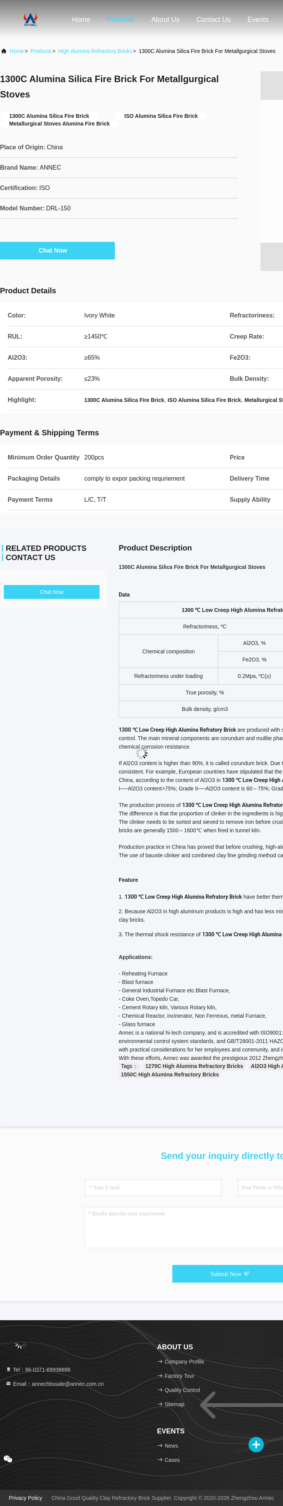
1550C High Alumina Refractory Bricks (170, 1074)
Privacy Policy (25, 1498)
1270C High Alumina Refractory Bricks (194, 1066)
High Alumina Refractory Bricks (95, 51)
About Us (165, 19)
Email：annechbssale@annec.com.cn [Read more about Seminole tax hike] (54, 1384)
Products (120, 19)
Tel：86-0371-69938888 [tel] (37, 1370)
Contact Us (213, 19)
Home (81, 19)
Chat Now (57, 250)
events (257, 19)
